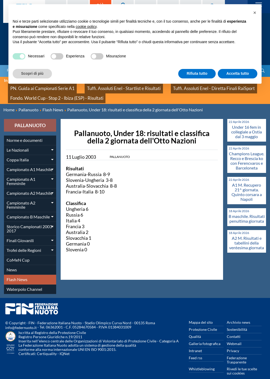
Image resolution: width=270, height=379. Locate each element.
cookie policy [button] (86, 26)
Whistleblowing (202, 360)
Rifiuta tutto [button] (197, 73)
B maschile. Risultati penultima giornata (247, 210)
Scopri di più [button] (32, 73)
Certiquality (47, 345)
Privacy (233, 342)
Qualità (195, 328)
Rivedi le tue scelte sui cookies (242, 362)
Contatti (233, 328)
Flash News (17, 271)
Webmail (234, 335)
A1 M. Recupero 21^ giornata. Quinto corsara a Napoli (247, 183)
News (12, 261)
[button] (254, 12)
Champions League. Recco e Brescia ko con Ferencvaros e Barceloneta (246, 152)
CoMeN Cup (18, 251)
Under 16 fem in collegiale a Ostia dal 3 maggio (246, 123)
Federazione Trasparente (237, 351)
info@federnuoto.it (21, 319)
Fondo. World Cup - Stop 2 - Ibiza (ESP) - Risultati (48, 92)
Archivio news (238, 314)
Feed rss (195, 349)
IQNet (65, 345)
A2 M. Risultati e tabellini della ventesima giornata (246, 234)
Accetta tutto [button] (237, 73)
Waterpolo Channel (24, 280)
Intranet (195, 342)
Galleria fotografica (204, 335)
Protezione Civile (203, 321)
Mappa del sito (201, 314)
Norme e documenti (24, 131)
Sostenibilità (237, 321)
